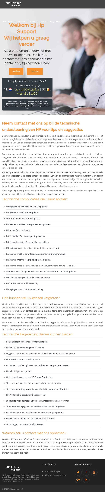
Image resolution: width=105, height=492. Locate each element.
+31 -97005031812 (26, 89)
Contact (58, 21)
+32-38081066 (27, 93)
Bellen (16, 71)
